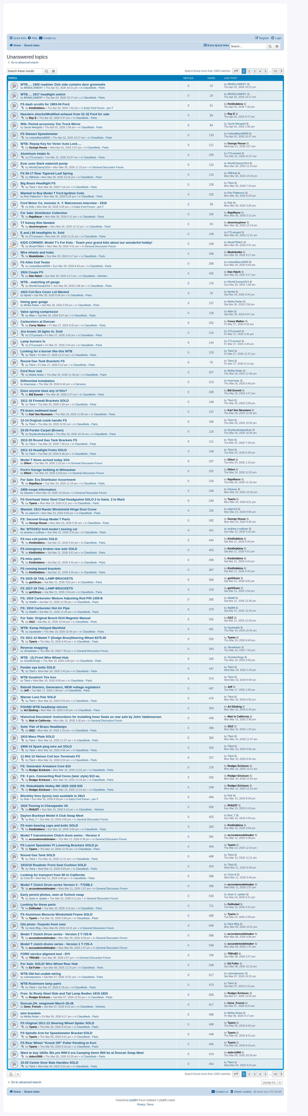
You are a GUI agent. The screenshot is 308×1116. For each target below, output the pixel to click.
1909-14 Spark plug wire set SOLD (46, 746)
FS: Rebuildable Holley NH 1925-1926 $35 (51, 786)
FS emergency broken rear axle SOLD (48, 549)
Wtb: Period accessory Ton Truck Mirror (50, 124)
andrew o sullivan (34, 532)
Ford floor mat (31, 371)
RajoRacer (35, 216)
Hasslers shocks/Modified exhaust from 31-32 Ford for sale (64, 114)
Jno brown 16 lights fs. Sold (41, 331)
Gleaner (28, 492)
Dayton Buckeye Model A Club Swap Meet (51, 815)
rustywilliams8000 (39, 137)
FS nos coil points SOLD (39, 539)
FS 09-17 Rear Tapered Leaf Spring (46, 173)
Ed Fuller (34, 967)
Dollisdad (35, 908)
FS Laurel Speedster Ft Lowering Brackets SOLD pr (59, 845)
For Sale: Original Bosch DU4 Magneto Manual (55, 618)
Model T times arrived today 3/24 (45, 460)
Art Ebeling (31, 710)
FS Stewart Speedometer (39, 134)
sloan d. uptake (38, 898)
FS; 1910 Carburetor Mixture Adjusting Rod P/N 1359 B (61, 598)
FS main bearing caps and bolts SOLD (49, 825)
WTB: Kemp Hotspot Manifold (42, 628)
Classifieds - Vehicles (94, 275)
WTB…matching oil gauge (40, 282)
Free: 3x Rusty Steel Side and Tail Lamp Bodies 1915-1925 (64, 993)
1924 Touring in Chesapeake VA (44, 806)
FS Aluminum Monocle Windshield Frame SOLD (56, 914)
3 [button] (255, 71)
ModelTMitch (36, 246)
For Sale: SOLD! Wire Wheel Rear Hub (49, 964)
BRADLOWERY (33, 87)
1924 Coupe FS (31, 272)
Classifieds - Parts (94, 87)
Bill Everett (36, 394)
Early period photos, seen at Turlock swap (52, 894)
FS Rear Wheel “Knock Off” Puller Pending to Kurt (58, 1043)
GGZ (32, 621)
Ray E (33, 117)
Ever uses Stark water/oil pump (44, 163)
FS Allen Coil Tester (35, 262)
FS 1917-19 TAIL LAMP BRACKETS (46, 588)
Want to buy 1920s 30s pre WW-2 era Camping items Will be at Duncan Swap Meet (82, 1053)
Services (81, 384)
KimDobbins (37, 108)
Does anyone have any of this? (43, 391)
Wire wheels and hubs (37, 252)
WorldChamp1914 (39, 167)
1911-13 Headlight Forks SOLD (43, 450)
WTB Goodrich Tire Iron (38, 677)
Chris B (28, 878)
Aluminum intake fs (35, 153)
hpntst (27, 295)
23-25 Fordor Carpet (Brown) (42, 430)
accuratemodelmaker (42, 839)
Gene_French (32, 1006)
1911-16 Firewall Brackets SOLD (44, 400)
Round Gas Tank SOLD (37, 855)
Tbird (32, 187)
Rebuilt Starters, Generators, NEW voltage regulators (60, 687)
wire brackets (30, 1013)
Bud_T (33, 819)
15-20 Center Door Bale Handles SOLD (49, 1062)
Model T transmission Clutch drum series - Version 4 (60, 835)
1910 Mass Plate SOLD (37, 736)
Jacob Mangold (33, 127)
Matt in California (40, 720)
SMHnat (34, 177)
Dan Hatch (35, 275)
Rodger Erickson (39, 770)
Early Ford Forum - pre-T (98, 108)
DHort (28, 463)
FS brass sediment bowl (38, 410)
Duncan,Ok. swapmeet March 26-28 (47, 1003)
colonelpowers (32, 977)
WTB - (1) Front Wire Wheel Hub (44, 657)
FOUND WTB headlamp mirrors (44, 707)
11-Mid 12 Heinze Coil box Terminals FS (50, 756)
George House (38, 147)
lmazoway (30, 384)
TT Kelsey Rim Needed (37, 223)
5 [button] (265, 71)
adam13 (34, 513)
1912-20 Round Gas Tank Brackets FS (48, 440)
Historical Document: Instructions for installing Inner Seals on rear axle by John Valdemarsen (90, 717)
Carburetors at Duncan (37, 321)
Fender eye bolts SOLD (37, 667)
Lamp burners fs (32, 341)
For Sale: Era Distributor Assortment (48, 479)
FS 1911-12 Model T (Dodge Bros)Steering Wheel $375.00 (63, 638)
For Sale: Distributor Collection (43, 213)
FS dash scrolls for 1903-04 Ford (45, 104)
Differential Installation (37, 381)
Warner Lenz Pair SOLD (38, 697)
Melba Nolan (31, 305)
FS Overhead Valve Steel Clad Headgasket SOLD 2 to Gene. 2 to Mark (72, 499)
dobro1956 (36, 1056)
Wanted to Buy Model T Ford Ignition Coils (52, 193)
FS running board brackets (40, 568)
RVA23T (34, 809)
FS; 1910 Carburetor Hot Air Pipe (45, 608)
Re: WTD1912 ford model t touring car (48, 529)
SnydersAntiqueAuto (41, 434)
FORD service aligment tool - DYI (45, 954)
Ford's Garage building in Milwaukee (48, 470)
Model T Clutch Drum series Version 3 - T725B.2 (56, 885)
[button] (235, 71)
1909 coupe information (38, 489)
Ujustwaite (35, 631)
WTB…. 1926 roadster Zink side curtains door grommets (62, 84)
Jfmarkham (30, 650)
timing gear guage (34, 302)
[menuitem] (32, 38)
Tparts (33, 503)
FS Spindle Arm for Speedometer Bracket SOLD (56, 1033)
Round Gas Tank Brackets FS (42, 361)
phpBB (132, 1100)
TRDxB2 (34, 957)
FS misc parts (30, 559)
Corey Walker (37, 325)
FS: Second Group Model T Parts (45, 519)
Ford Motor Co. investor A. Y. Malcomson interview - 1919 (63, 203)
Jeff (26, 690)
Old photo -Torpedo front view (43, 924)
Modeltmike (36, 256)
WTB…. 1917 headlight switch (42, 94)
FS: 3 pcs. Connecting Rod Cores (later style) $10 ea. (60, 776)
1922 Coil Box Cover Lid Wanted (44, 292)
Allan (32, 315)
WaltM (33, 602)
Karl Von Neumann (41, 414)
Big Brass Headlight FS (38, 183)
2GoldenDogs (32, 660)
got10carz (35, 582)
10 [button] (275, 71)
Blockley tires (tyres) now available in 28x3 (52, 796)
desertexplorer (38, 226)
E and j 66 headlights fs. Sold (42, 232)
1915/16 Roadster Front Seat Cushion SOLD (53, 865)
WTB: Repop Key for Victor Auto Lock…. (51, 144)
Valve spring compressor (39, 312)
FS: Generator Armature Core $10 (45, 766)
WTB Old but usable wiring (40, 974)
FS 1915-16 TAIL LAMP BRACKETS (46, 578)
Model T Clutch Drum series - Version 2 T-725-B (56, 934)
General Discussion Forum (107, 167)
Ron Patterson (32, 196)
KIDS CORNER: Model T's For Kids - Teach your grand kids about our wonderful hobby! (86, 242)
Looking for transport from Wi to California (52, 875)
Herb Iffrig (35, 928)
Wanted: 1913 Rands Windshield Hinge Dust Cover (58, 509)
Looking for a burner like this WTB (46, 351)
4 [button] (260, 71)
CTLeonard (35, 157)
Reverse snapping (34, 647)
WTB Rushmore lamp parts (40, 983)
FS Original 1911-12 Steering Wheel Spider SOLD (57, 1023)
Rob (31, 206)
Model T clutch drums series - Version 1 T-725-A (56, 944)
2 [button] (249, 71)
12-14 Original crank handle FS (43, 420)
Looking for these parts (38, 904)
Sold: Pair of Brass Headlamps (43, 726)
